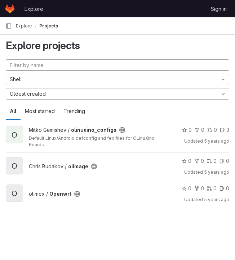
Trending (74, 111)
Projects (48, 26)
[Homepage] (10, 8)
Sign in (219, 9)
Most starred (40, 111)
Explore (34, 9)
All (13, 111)
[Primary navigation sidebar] (8, 26)
